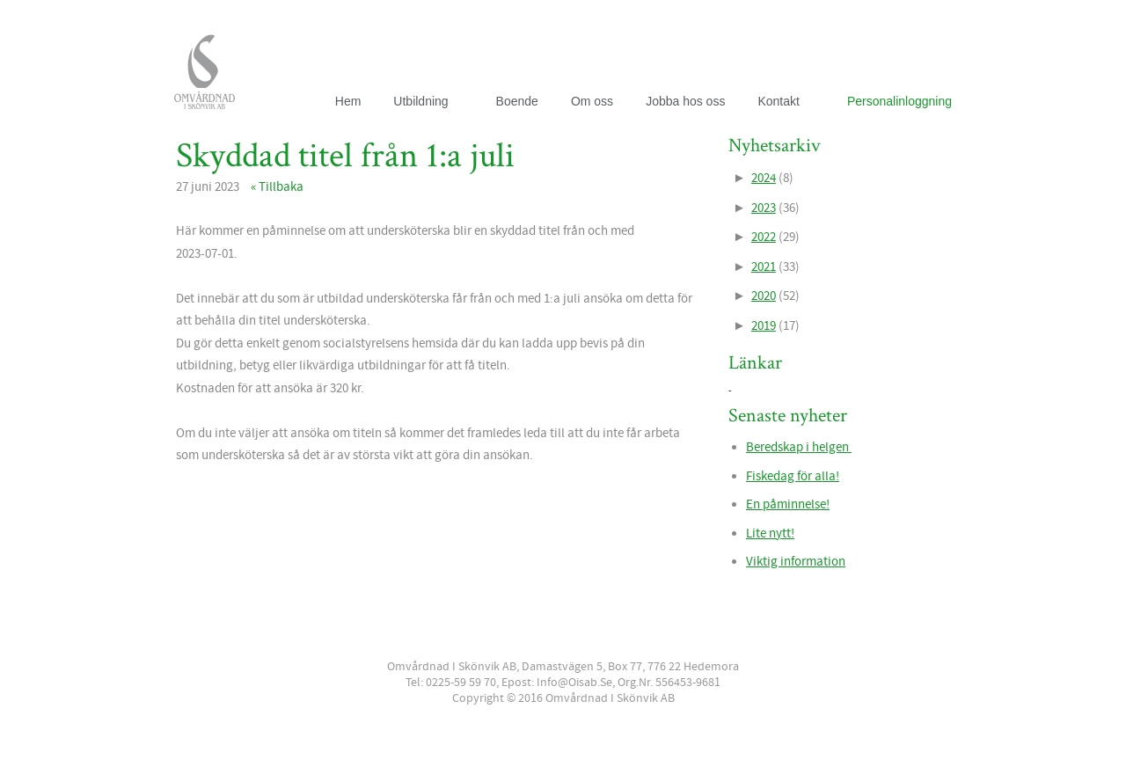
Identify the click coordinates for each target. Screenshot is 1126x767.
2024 (763, 178)
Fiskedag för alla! (792, 476)
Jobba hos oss (685, 101)
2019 (763, 326)
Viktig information (795, 561)
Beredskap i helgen (799, 447)
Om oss (592, 101)
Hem (348, 101)
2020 (763, 296)
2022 (763, 237)
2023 (763, 208)
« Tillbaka (277, 187)
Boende (517, 101)
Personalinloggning (899, 101)
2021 (763, 267)
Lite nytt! (770, 533)
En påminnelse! (788, 504)
